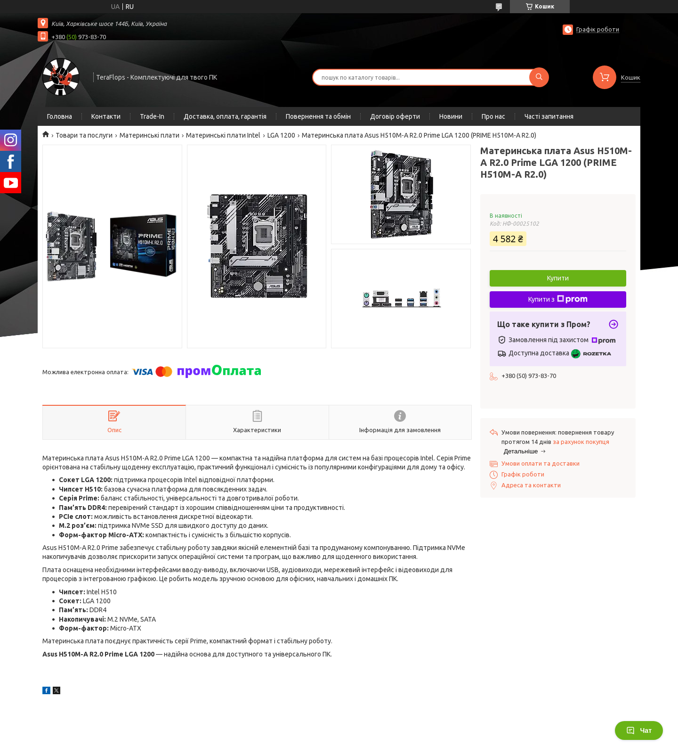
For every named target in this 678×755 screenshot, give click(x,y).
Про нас (493, 116)
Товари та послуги (84, 135)
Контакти (106, 116)
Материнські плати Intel (223, 135)
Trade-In (152, 116)
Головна (59, 116)
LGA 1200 (281, 135)
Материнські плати (149, 135)
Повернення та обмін (318, 116)
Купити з (558, 299)
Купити (558, 278)
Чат (639, 730)
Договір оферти (395, 116)
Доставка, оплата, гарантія (225, 116)
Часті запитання (549, 116)
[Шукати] (539, 77)
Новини (450, 116)
